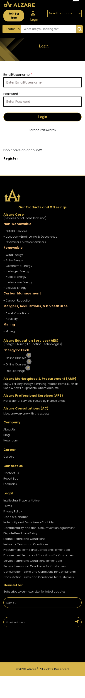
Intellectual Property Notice (21, 500)
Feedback (10, 484)
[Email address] (38, 622)
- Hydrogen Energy (16, 271)
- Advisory (10, 319)
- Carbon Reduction (17, 300)
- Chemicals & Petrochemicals (24, 242)
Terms (7, 506)
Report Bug (11, 478)
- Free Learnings (14, 371)
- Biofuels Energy (15, 288)
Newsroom (10, 440)
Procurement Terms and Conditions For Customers (38, 555)
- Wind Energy (13, 255)
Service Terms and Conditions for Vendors (32, 561)
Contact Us (11, 473)
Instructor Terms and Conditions (26, 544)
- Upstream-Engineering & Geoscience (30, 237)
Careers (8, 457)
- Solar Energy (13, 260)
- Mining (9, 331)
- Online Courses (15, 364)
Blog (6, 435)
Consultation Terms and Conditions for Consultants (39, 572)
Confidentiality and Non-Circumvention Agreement (39, 528)
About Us (9, 429)
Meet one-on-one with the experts (26, 413)
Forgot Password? (42, 130)
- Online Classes (15, 358)
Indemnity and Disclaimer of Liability (28, 522)
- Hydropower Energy (17, 282)
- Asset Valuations (16, 313)
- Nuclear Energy (14, 277)
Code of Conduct (15, 517)
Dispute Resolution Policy (20, 533)
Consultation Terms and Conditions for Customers (38, 577)
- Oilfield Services (15, 231)
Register (10, 158)
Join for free (13, 16)
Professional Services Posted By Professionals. (34, 401)
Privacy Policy (12, 511)
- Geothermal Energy (17, 266)
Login (34, 16)
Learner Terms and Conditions (24, 539)
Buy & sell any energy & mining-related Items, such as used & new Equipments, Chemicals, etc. (40, 386)
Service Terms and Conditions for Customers (34, 566)
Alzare (32, 669)
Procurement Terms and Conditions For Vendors (36, 550)
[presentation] (35, 645)
